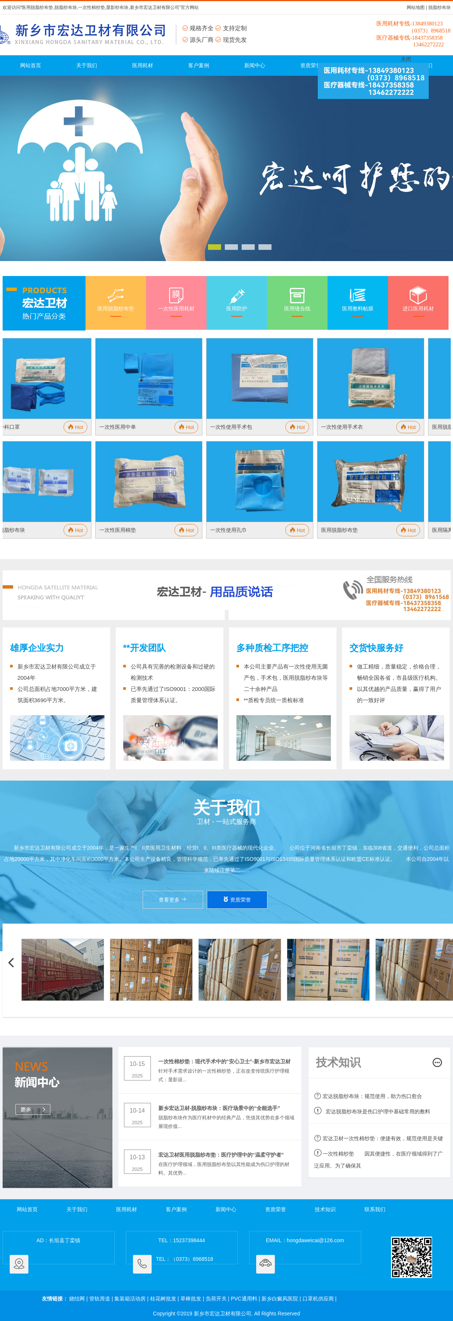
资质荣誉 (310, 65)
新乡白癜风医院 (279, 1299)
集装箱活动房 (130, 1299)
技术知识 (325, 1209)
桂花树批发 (163, 1299)
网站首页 (30, 65)
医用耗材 (142, 65)
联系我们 (374, 1209)
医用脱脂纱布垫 (116, 301)
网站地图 (416, 7)
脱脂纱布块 (439, 7)
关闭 (406, 59)
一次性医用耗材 (176, 301)
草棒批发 (190, 1299)
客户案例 (198, 65)
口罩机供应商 (318, 1299)
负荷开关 (216, 1299)
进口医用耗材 (418, 301)
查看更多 (173, 899)
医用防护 (237, 301)
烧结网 (77, 1299)
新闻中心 (254, 65)
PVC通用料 (244, 1299)
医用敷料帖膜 (358, 301)
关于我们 (86, 65)
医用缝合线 (297, 301)
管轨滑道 (99, 1299)
